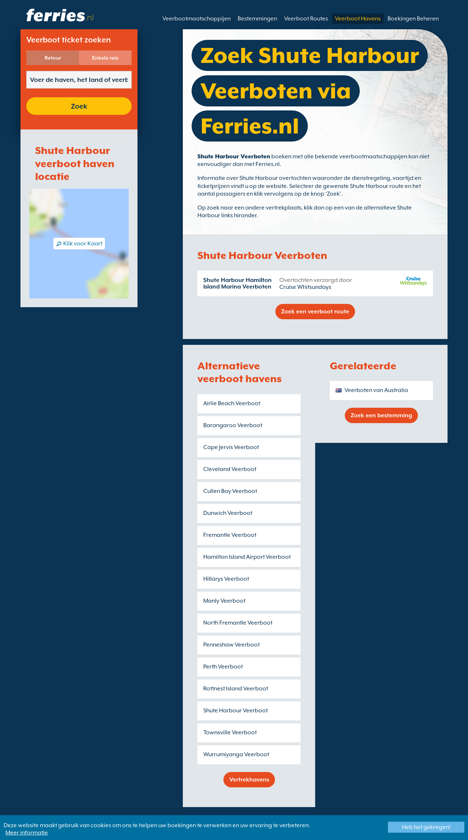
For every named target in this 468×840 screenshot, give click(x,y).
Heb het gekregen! (426, 827)
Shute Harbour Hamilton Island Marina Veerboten (237, 283)
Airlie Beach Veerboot (231, 403)
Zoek (79, 106)
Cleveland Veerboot (229, 469)
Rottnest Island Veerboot (235, 688)
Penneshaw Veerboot (231, 644)
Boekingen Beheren (413, 18)
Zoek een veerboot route (315, 311)
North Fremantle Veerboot (237, 622)
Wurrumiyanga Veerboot (236, 754)
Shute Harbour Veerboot (235, 710)
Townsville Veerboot (230, 732)
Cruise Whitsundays (305, 287)
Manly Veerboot (224, 601)
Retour (53, 58)
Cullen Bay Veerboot (230, 491)
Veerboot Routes (306, 18)
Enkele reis (105, 58)
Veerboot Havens (358, 18)
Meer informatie (26, 832)
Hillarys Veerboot (226, 579)
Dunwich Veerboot (227, 513)
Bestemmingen (257, 18)
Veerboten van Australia (376, 390)
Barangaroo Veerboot (232, 425)
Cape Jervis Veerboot (231, 447)
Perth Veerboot (223, 666)
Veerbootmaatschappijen (196, 18)
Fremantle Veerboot (229, 535)
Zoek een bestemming (381, 415)
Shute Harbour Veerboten (233, 156)
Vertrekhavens (249, 779)
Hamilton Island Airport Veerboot (247, 557)
